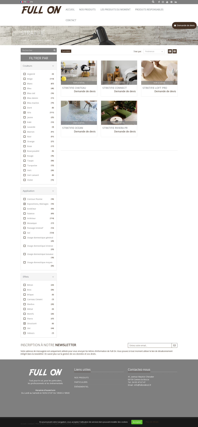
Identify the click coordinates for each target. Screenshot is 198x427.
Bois (39, 289)
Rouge (39, 156)
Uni (39, 328)
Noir (39, 136)
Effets (38, 276)
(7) (53, 299)
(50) (52, 209)
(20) (52, 304)
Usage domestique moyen (39, 264)
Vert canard (39, 175)
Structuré (39, 323)
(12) (52, 122)
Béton (39, 285)
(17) (52, 146)
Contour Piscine (39, 199)
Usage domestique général (39, 239)
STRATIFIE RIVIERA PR (114, 127)
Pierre (39, 318)
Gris (39, 112)
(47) (52, 318)
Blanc (39, 83)
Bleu (39, 88)
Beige (39, 79)
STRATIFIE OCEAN (72, 127)
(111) (52, 112)
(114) (52, 79)
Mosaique (39, 223)
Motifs (39, 314)
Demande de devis (85, 91)
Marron (39, 131)
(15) (52, 180)
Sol (39, 232)
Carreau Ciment (39, 299)
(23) (52, 249)
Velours (39, 333)
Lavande (39, 127)
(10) (52, 204)
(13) (52, 165)
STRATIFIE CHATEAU (74, 87)
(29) (52, 241)
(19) (52, 103)
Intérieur (39, 218)
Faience (39, 213)
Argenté (39, 74)
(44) (52, 328)
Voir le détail (79, 83)
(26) (52, 170)
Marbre (39, 304)
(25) (52, 117)
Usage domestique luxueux (39, 256)
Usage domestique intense (39, 248)
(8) (53, 108)
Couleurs (38, 65)
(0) (53, 294)
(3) (53, 74)
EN (30, 1)
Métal (39, 309)
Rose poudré (39, 151)
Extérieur (39, 208)
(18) (52, 199)
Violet (39, 180)
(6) (53, 323)
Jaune (39, 117)
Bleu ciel (39, 93)
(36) (52, 266)
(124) (52, 233)
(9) (53, 151)
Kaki (39, 122)
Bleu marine (39, 103)
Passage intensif (39, 228)
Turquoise (39, 165)
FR (24, 1)
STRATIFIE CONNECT (114, 87)
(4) (53, 127)
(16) (52, 93)
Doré (39, 107)
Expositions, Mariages (39, 204)
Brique (39, 294)
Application (38, 190)
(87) (52, 83)
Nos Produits (87, 9)
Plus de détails (152, 422)
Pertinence (154, 51)
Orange (39, 141)
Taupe (39, 160)
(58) (52, 160)
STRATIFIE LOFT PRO (155, 87)
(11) (52, 98)
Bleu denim (39, 98)
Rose (39, 146)
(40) (52, 88)
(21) (52, 141)
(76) (52, 156)
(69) (52, 213)
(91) (52, 132)
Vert (39, 170)
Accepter (137, 422)
